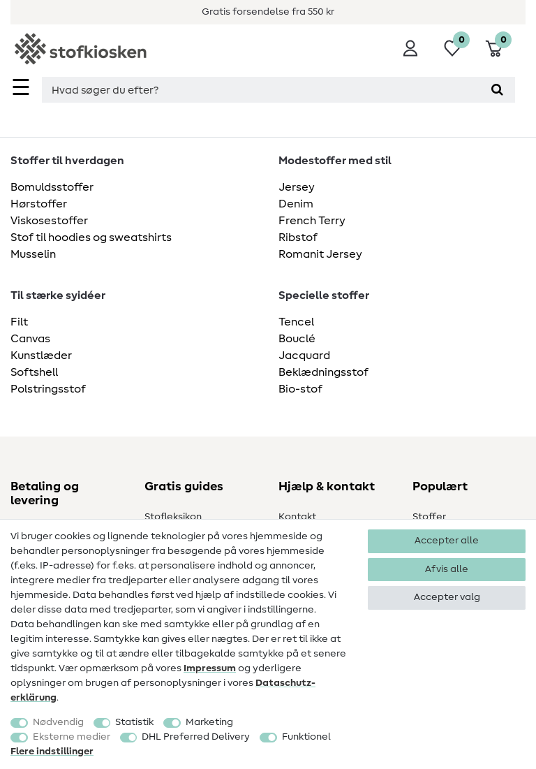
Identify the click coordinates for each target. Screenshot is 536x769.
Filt (19, 322)
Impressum (210, 668)
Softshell (34, 372)
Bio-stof (300, 389)
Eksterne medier (71, 737)
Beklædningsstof (323, 372)
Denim (295, 204)
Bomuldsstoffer (52, 187)
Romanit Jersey (320, 254)
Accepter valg (447, 597)
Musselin (33, 254)
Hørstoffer (38, 204)
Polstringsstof (48, 389)
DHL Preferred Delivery (196, 737)
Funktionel (306, 737)
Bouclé (296, 338)
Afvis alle (446, 569)
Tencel (296, 322)
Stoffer (429, 517)
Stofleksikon (173, 517)
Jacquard (304, 355)
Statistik (134, 722)
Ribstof (298, 237)
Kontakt (297, 517)
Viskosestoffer (49, 220)
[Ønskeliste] (452, 48)
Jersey (296, 187)
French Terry (311, 220)
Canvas (30, 338)
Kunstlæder (41, 355)
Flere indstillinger (52, 751)
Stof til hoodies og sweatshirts (91, 237)
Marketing (209, 722)
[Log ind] (410, 48)
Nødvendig (58, 722)
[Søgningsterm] (260, 90)
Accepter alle (447, 540)
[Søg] (497, 90)
